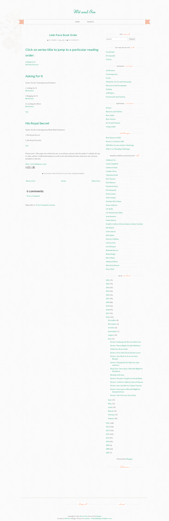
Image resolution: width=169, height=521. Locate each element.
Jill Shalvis (110, 227)
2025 (107, 284)
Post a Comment (33, 196)
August (111, 335)
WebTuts (67, 518)
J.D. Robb (109, 209)
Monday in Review (117, 375)
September (112, 331)
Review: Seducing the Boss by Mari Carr (125, 342)
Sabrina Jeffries (112, 261)
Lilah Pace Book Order (63, 35)
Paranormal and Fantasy (115, 97)
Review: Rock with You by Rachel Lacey (125, 352)
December (112, 320)
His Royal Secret (31, 64)
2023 (107, 291)
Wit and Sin (84, 12)
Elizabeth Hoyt (112, 186)
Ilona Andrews (111, 205)
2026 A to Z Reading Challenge (118, 149)
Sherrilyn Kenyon (112, 265)
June (109, 400)
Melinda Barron (112, 250)
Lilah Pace (67, 173)
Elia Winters (111, 182)
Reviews (90, 22)
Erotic (108, 78)
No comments (73, 40)
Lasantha (87, 518)
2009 (107, 445)
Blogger (129, 459)
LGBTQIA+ (110, 93)
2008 (107, 449)
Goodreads (110, 52)
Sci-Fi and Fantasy (113, 123)
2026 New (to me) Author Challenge (120, 145)
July (109, 339)
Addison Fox (111, 160)
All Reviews (110, 70)
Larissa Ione (110, 243)
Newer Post (30, 181)
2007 (107, 452)
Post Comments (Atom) (45, 205)
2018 (107, 309)
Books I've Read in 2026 (115, 141)
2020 (107, 302)
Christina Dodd (112, 175)
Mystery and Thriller (114, 111)
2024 (107, 287)
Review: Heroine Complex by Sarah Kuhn (126, 378)
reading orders (78, 173)
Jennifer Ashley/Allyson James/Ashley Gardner (124, 224)
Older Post (96, 181)
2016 (107, 317)
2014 (107, 426)
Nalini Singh (110, 254)
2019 (107, 306)
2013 (107, 430)
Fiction (108, 108)
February (111, 414)
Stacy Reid (110, 269)
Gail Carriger (111, 197)
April (110, 407)
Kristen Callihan (112, 239)
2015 (107, 423)
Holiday (109, 89)
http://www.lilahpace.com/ (36, 164)
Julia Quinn (110, 235)
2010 (107, 441)
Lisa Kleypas (111, 246)
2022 (107, 295)
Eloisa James (111, 194)
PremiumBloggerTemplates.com (101, 518)
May (109, 403)
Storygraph (110, 55)
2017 (107, 313)
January (111, 418)
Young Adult (111, 126)
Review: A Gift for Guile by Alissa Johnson (126, 382)
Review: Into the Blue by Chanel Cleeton (126, 385)
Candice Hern (111, 171)
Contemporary (112, 74)
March (110, 411)
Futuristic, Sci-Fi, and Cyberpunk (118, 82)
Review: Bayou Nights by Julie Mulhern (125, 345)
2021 (107, 298)
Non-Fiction (110, 119)
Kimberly (54, 40)
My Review (29, 90)
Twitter (109, 59)
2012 (107, 434)
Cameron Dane (111, 167)
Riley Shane (110, 258)
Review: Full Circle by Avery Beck (123, 395)
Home (77, 22)
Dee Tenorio (110, 179)
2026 (107, 280)
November (112, 324)
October (111, 327)
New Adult (110, 115)
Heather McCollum (113, 201)
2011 (107, 438)
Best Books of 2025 (113, 137)
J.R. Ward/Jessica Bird (114, 212)
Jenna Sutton (111, 220)
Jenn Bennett (111, 216)
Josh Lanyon (111, 231)
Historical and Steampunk (116, 85)
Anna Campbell (112, 164)
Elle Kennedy (111, 190)
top (26, 111)
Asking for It (30, 62)
